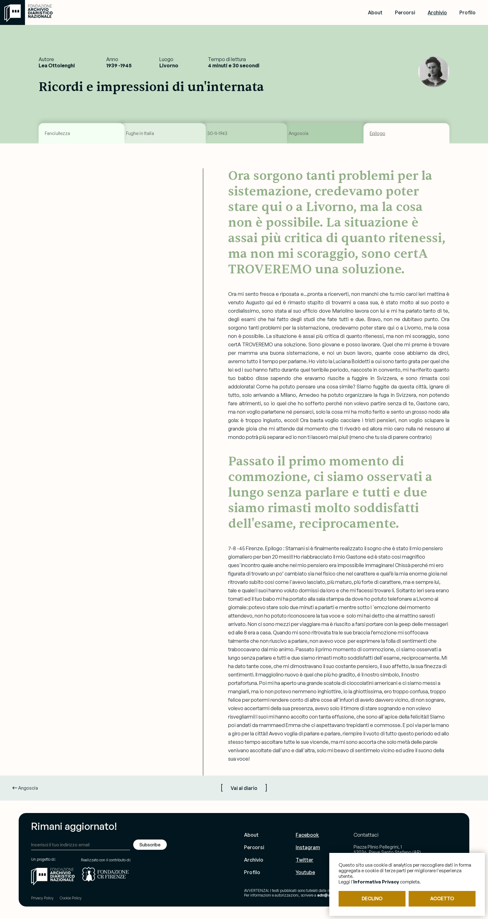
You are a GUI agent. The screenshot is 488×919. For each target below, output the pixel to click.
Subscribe (150, 844)
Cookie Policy (71, 898)
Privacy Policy (42, 898)
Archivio (437, 12)
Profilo (467, 12)
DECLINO (372, 899)
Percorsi (405, 12)
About (375, 12)
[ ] (244, 787)
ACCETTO (442, 899)
